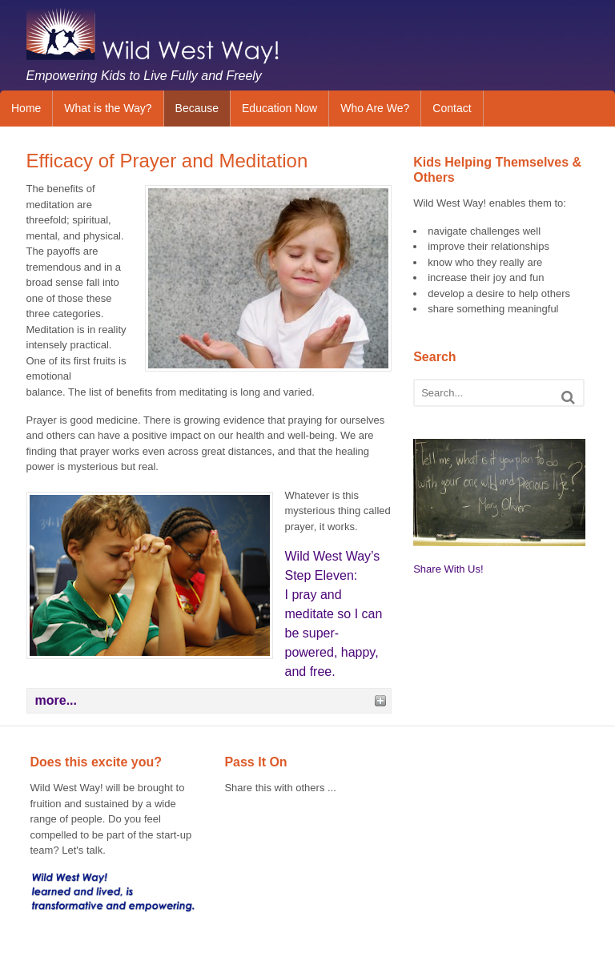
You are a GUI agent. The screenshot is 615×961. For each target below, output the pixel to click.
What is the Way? (107, 108)
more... (56, 700)
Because (197, 108)
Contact (451, 108)
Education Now (279, 108)
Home (26, 108)
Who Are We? (374, 108)
